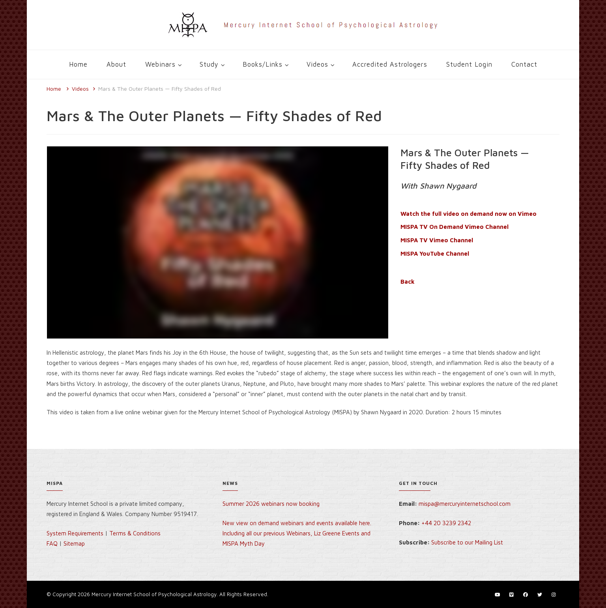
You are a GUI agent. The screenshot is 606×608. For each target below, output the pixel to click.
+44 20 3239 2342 (446, 523)
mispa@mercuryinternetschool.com (465, 503)
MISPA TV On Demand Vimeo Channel (454, 226)
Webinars (160, 64)
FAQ (52, 543)
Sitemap (74, 543)
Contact (524, 64)
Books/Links (262, 64)
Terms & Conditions (135, 533)
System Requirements (75, 533)
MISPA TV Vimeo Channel (436, 240)
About (116, 64)
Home (78, 64)
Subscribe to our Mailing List (467, 542)
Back (407, 281)
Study (209, 64)
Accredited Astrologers (389, 64)
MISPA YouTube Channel (434, 253)
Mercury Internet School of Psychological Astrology (154, 594)
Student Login (469, 64)
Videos (317, 64)
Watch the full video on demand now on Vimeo (468, 213)
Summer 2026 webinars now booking (271, 503)
